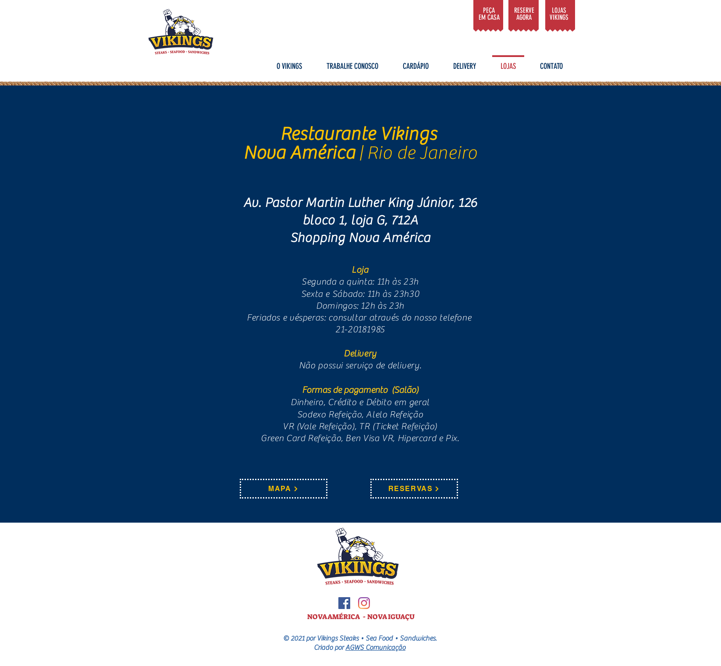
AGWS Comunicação (375, 648)
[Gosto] (488, 13)
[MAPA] (283, 489)
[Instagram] (364, 603)
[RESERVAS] (414, 489)
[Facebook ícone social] (344, 603)
